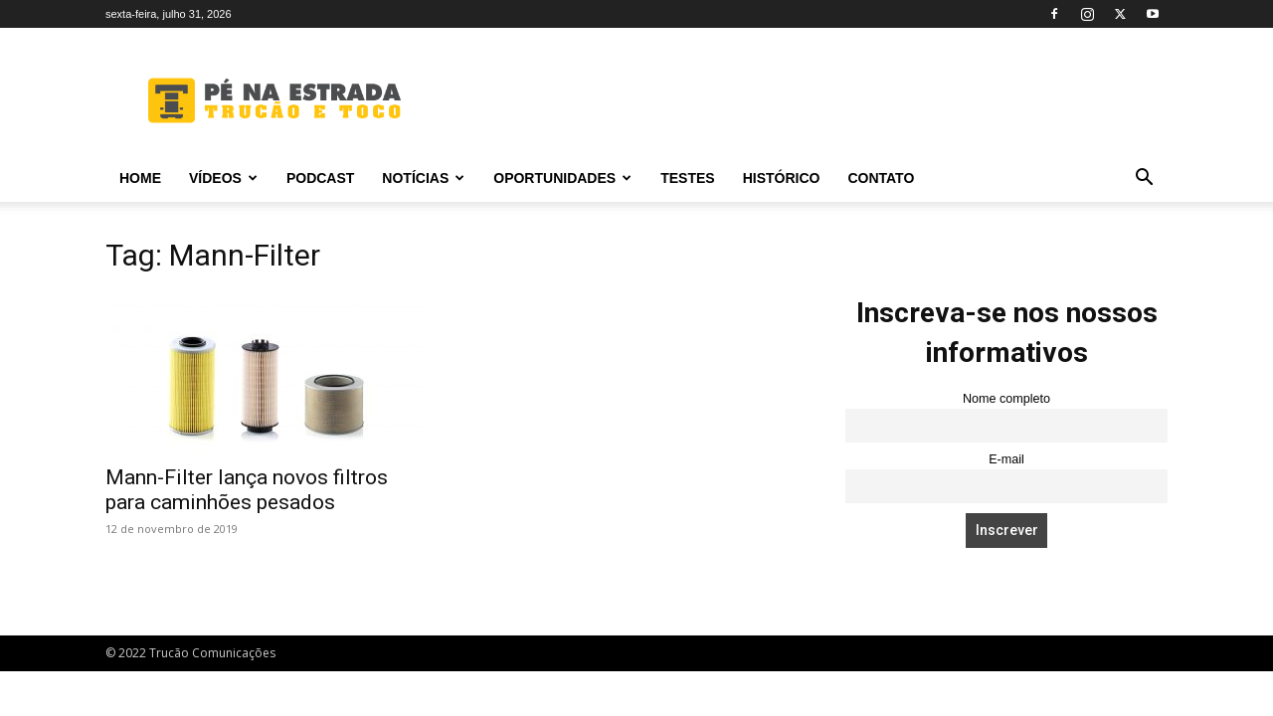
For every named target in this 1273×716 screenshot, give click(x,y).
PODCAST (320, 178)
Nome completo (1006, 399)
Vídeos (223, 178)
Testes (687, 178)
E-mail (1006, 459)
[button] (1144, 179)
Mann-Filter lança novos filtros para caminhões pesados (246, 489)
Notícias (423, 178)
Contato (880, 178)
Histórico (781, 178)
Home (140, 178)
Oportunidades (562, 178)
